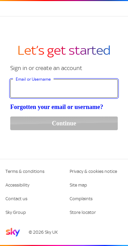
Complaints (81, 198)
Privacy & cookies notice (93, 171)
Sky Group (15, 212)
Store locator (83, 212)
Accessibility (17, 185)
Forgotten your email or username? (56, 107)
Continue (64, 123)
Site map (78, 185)
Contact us (16, 198)
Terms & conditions (24, 171)
